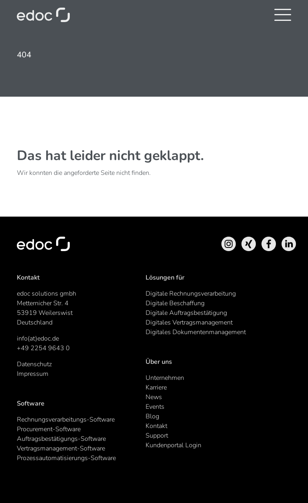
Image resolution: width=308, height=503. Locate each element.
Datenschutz (34, 364)
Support (157, 435)
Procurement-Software (49, 429)
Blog (152, 416)
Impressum (33, 373)
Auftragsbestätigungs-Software (61, 438)
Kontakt (156, 426)
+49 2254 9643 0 (43, 348)
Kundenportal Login (173, 445)
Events (155, 406)
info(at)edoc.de (38, 338)
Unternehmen (165, 377)
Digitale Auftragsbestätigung (186, 312)
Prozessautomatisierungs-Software (66, 458)
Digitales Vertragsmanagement (189, 322)
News (154, 397)
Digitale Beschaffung (175, 303)
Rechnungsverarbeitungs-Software (66, 419)
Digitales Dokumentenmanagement (196, 332)
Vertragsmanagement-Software (61, 448)
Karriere (156, 387)
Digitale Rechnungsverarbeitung (191, 293)
